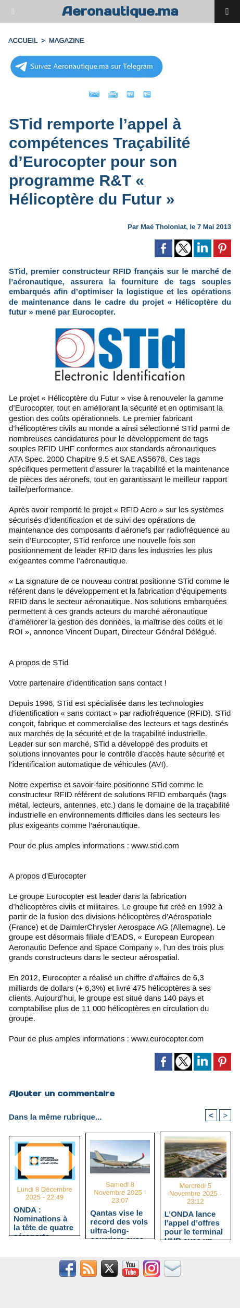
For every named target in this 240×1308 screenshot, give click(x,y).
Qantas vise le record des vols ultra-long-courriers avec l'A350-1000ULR (119, 1221)
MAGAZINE (66, 40)
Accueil (22, 40)
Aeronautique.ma (120, 11)
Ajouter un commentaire (62, 1093)
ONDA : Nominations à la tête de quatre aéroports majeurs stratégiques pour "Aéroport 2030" (43, 1218)
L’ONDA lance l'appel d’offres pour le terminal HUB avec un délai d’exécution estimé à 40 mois (194, 1222)
